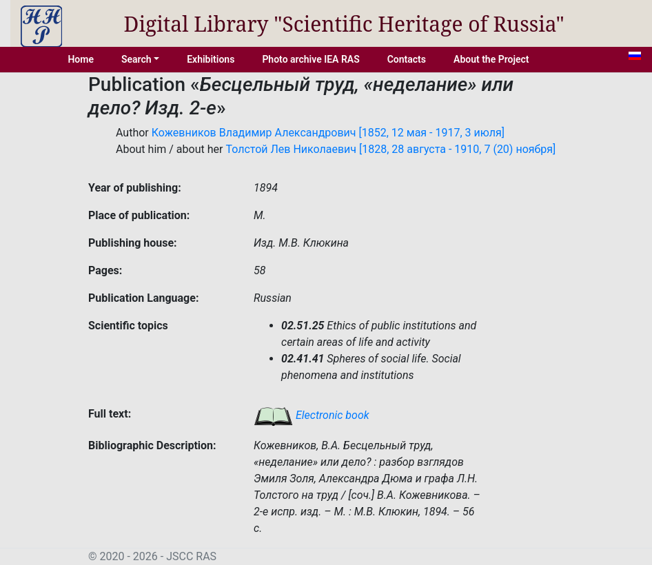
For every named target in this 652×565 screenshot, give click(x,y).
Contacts (406, 59)
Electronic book (311, 415)
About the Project (491, 59)
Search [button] (136, 59)
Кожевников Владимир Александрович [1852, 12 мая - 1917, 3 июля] (328, 132)
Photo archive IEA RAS (310, 59)
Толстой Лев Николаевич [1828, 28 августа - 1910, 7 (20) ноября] (390, 149)
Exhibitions (210, 59)
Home (81, 59)
